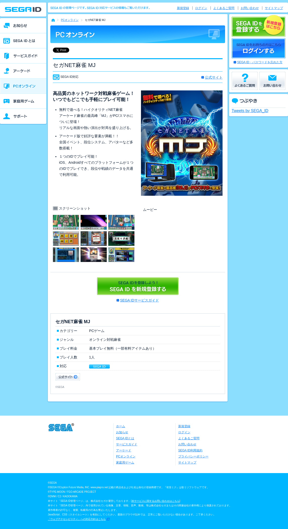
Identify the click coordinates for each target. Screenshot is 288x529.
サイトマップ (274, 8)
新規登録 (183, 8)
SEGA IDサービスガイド (139, 300)
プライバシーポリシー (193, 456)
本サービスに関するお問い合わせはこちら (155, 501)
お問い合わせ (250, 8)
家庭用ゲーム (125, 462)
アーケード (123, 450)
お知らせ (122, 432)
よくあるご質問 (223, 8)
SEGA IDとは (125, 438)
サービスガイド (126, 444)
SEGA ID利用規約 (190, 450)
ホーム (120, 426)
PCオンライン (70, 19)
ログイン (201, 8)
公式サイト (214, 77)
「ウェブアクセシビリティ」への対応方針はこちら (77, 519)
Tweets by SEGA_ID (250, 111)
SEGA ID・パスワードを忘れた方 (259, 62)
